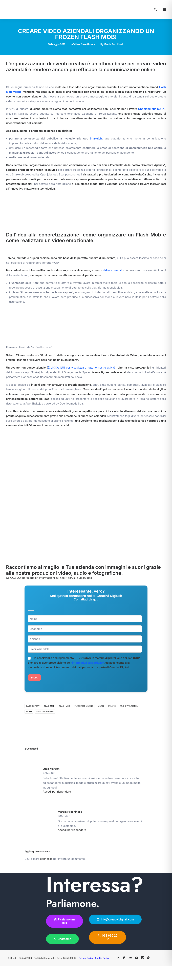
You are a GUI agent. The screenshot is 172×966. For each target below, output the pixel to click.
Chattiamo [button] (62, 939)
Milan (101, 706)
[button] (164, 9)
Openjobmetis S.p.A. (151, 109)
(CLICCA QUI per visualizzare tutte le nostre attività (82, 367)
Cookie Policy (102, 958)
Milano (112, 706)
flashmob (49, 706)
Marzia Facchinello (114, 44)
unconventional (129, 706)
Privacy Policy (86, 958)
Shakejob (96, 138)
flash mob (64, 706)
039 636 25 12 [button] (108, 937)
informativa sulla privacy (88, 662)
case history (32, 706)
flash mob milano (84, 706)
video (29, 711)
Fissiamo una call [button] (65, 921)
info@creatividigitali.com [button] (115, 919)
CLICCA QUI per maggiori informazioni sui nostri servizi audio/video (49, 577)
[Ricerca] (154, 9)
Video (76, 44)
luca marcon (51, 768)
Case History (88, 44)
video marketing (45, 711)
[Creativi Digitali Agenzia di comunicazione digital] (44, 9)
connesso (46, 858)
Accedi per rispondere (57, 791)
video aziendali (112, 270)
